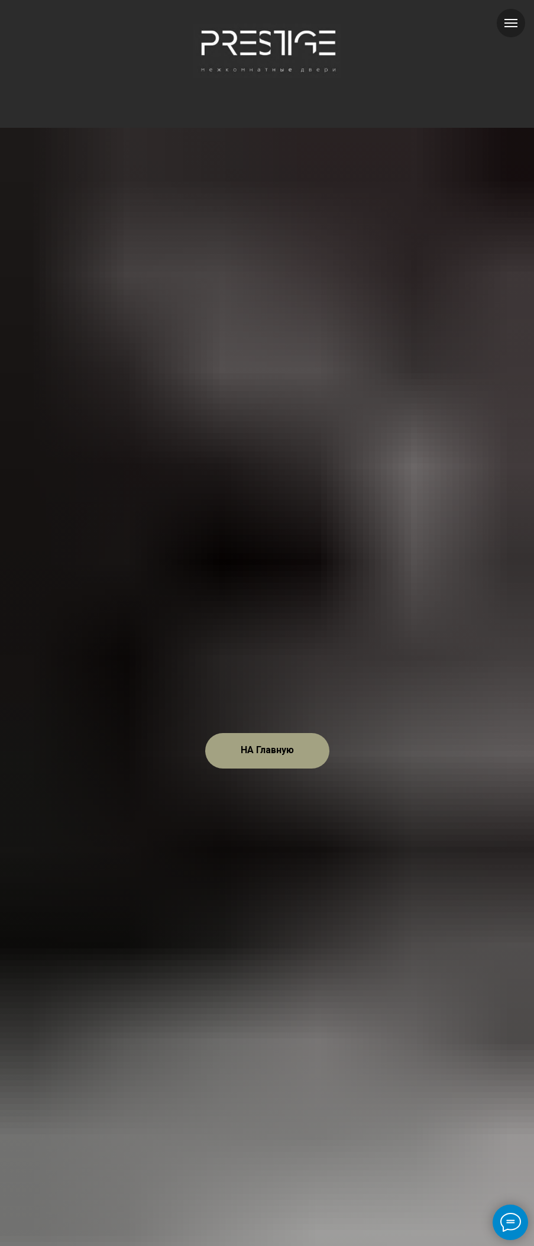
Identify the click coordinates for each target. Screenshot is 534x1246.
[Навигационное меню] (510, 23)
